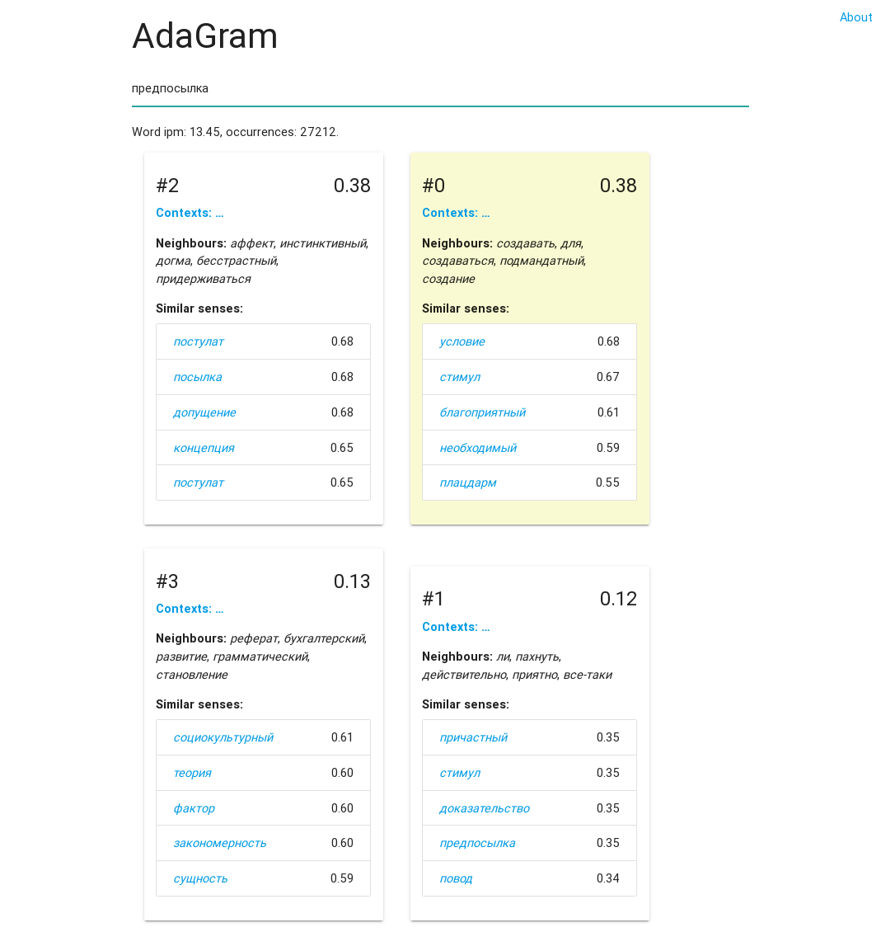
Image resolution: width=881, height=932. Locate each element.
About (856, 17)
